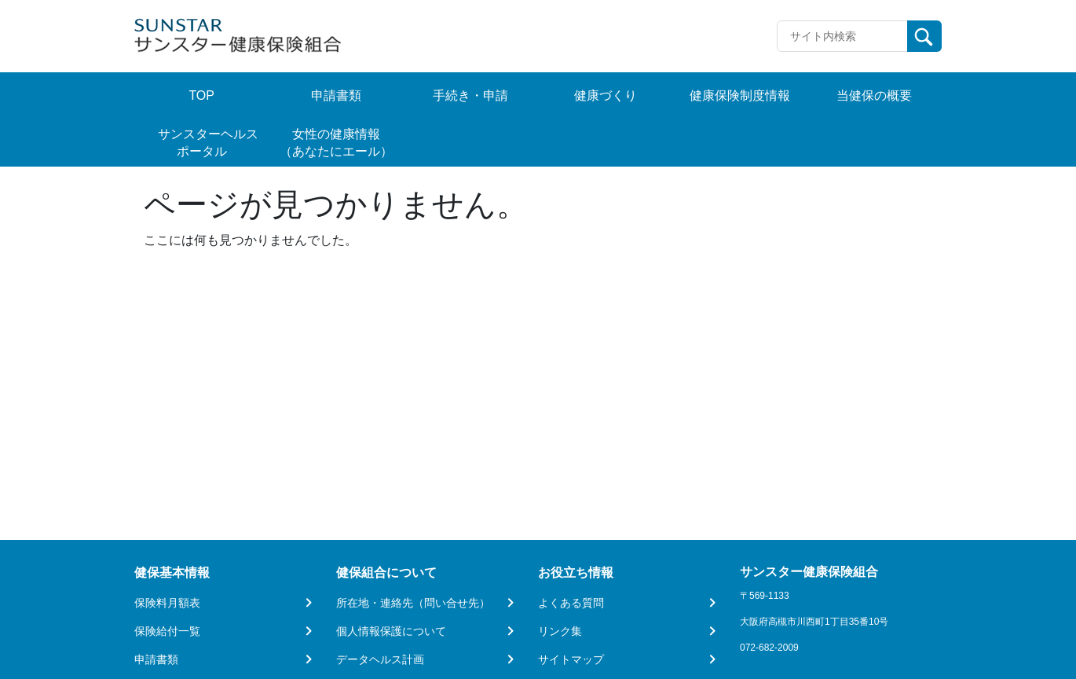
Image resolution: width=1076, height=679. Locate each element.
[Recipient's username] (842, 36)
